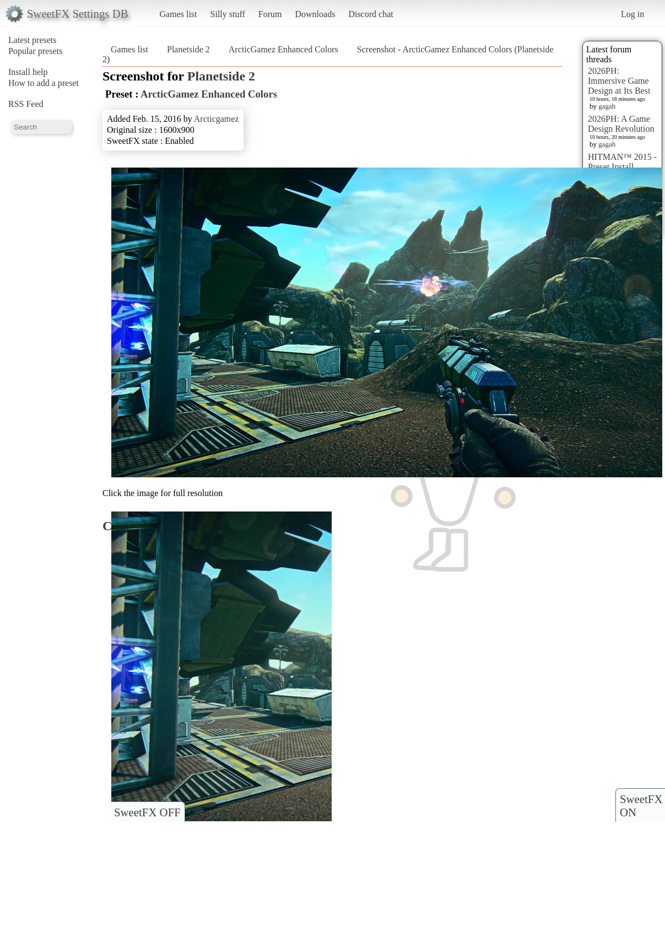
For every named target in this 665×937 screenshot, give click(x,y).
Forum (270, 14)
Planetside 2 (188, 49)
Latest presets (32, 40)
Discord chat (370, 14)
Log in (632, 14)
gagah (606, 106)
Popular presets (35, 51)
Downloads (315, 14)
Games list (178, 14)
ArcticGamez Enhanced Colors (283, 49)
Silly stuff (227, 14)
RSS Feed (26, 104)
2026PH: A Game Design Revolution (621, 123)
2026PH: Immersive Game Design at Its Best (619, 80)
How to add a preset (43, 83)
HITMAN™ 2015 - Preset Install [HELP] (622, 166)
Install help (28, 72)
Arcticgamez (216, 118)
